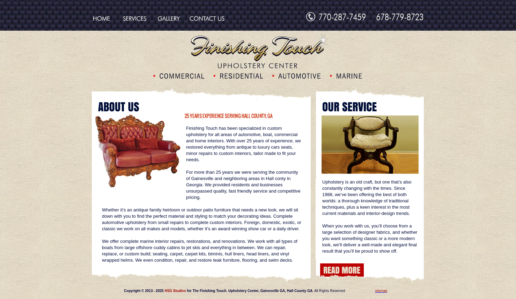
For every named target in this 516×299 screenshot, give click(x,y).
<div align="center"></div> (258, 291)
